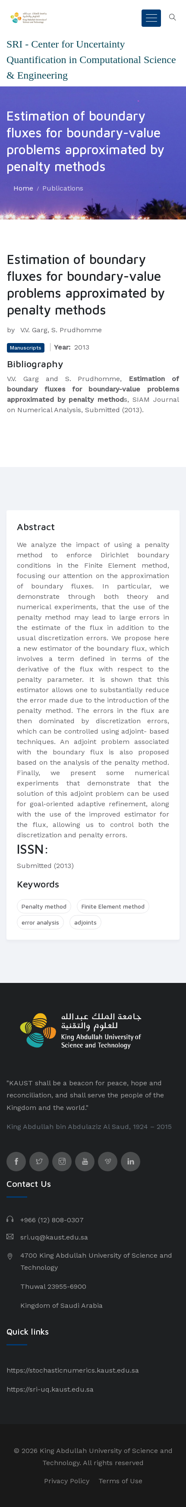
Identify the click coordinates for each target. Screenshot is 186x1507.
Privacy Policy (66, 1481)
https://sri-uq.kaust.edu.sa (50, 1389)
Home (23, 188)
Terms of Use (120, 1481)
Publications (62, 188)
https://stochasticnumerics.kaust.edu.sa (72, 1370)
